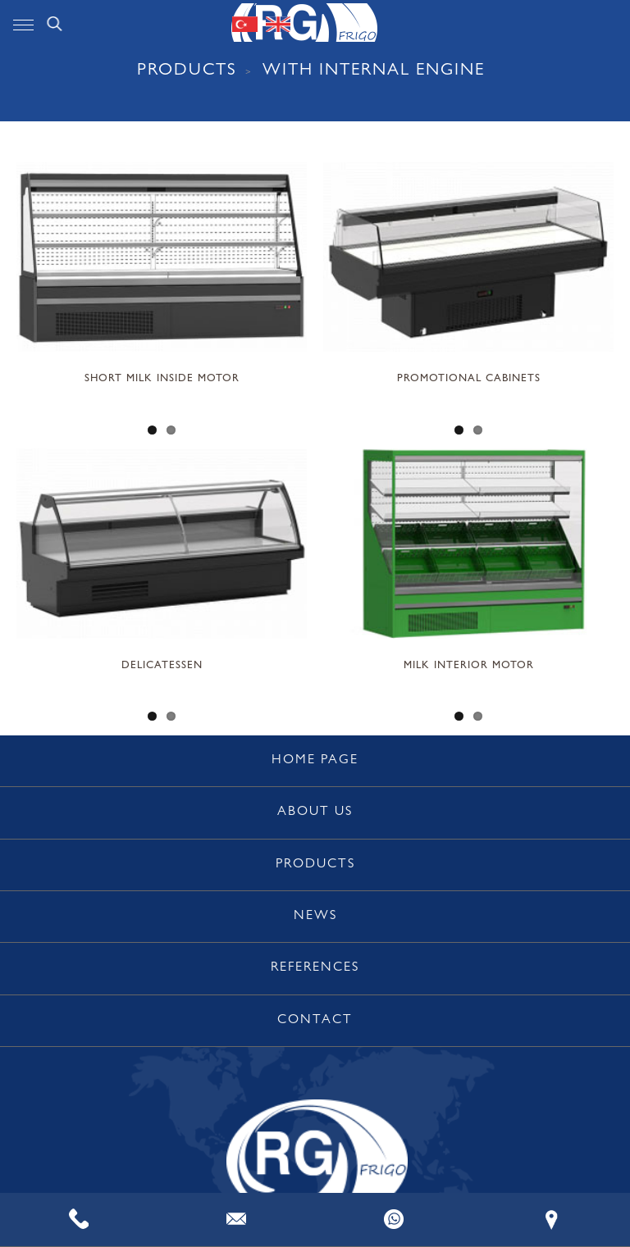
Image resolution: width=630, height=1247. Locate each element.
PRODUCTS (187, 71)
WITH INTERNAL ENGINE (373, 71)
